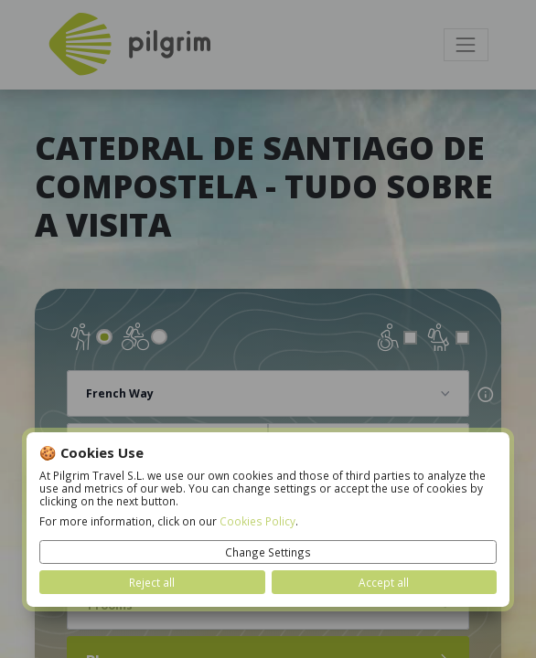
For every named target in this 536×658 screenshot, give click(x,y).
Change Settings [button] (268, 552)
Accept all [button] (384, 582)
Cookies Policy (257, 521)
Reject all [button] (152, 582)
